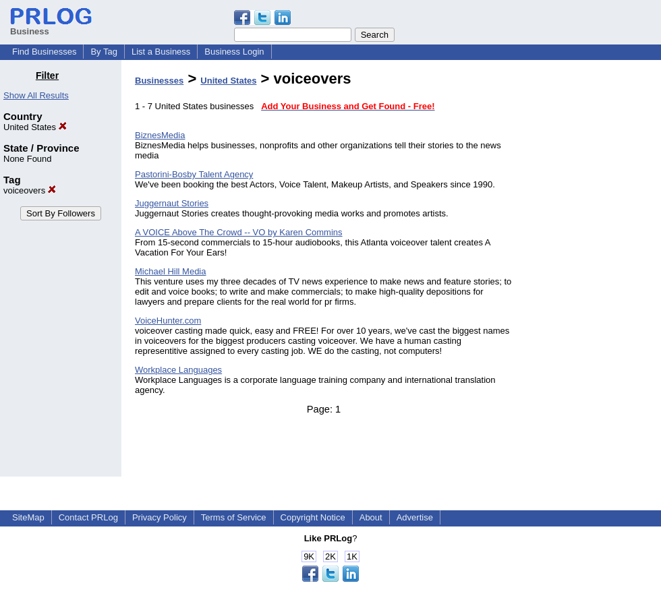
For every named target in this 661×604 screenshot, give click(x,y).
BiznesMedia (160, 135)
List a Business (161, 52)
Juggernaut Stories (171, 203)
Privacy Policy (159, 517)
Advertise (415, 517)
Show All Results (36, 95)
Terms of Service (233, 517)
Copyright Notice (313, 517)
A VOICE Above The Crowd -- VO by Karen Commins (239, 232)
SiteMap (28, 517)
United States (35, 127)
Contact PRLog (88, 517)
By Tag (103, 52)
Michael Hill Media (170, 271)
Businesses (159, 81)
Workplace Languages (178, 370)
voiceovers (29, 190)
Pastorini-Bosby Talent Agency (194, 174)
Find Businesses (44, 52)
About (371, 517)
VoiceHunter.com (168, 320)
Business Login (234, 52)
